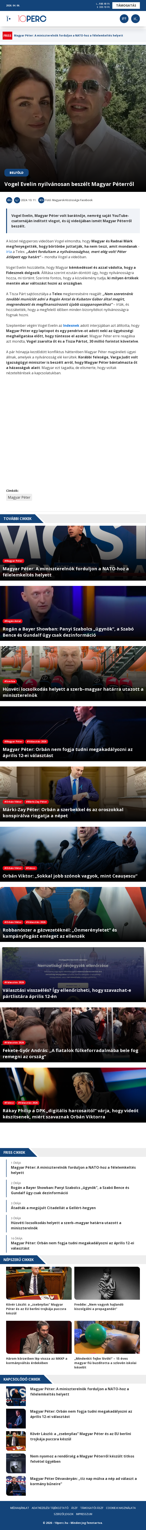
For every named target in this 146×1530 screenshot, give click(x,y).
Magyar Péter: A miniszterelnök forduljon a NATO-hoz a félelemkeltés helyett (68, 35)
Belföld (16, 173)
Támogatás (126, 5)
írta (9, 251)
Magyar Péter (19, 497)
